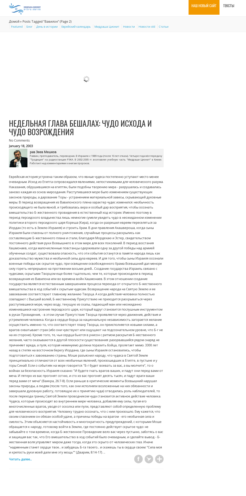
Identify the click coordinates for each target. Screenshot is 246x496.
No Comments (19, 140)
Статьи (163, 26)
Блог (29, 26)
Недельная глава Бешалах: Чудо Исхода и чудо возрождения (80, 127)
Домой (14, 21)
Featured (17, 26)
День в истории (47, 26)
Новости (129, 26)
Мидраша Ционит (106, 26)
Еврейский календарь (76, 26)
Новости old (146, 26)
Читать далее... (20, 459)
